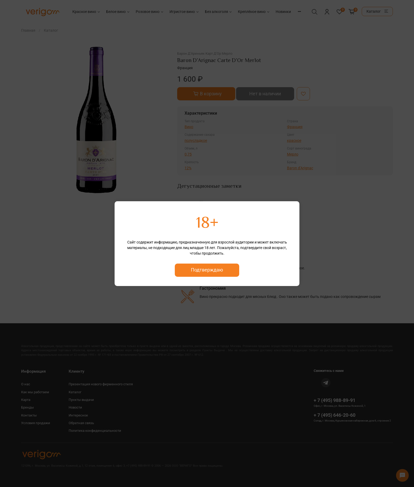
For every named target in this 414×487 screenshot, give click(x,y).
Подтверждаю (207, 270)
